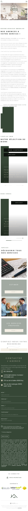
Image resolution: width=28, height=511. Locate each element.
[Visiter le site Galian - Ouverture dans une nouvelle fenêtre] (5, 488)
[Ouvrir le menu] (26, 1)
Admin (24, 507)
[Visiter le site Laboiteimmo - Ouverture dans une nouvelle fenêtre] (14, 503)
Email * (3, 405)
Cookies (19, 508)
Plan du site (11, 507)
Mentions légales (18, 507)
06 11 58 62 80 (8, 371)
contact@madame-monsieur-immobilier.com (14, 376)
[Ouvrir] (1, 1)
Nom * (3, 392)
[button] (22, 238)
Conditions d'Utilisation (16, 465)
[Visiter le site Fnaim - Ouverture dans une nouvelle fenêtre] (24, 488)
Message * (4, 418)
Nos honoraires (5, 507)
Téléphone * (5, 412)
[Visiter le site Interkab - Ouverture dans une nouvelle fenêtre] (16, 488)
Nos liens (8, 508)
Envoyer (5, 436)
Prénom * (4, 399)
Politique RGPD (14, 508)
